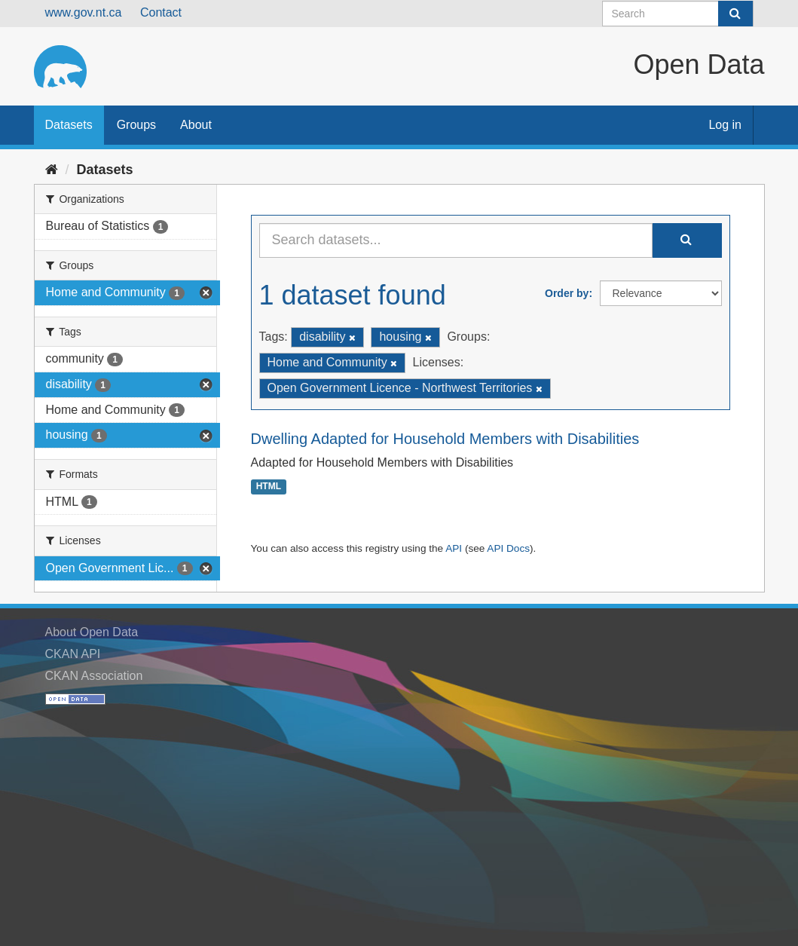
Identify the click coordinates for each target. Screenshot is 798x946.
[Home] (51, 169)
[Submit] (735, 13)
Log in (724, 124)
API (453, 548)
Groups (136, 124)
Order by (567, 293)
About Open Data (92, 632)
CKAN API (73, 654)
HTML (268, 487)
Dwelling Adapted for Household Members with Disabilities (445, 438)
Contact (161, 12)
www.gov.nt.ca (83, 12)
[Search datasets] (678, 13)
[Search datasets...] (456, 240)
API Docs (508, 548)
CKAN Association (94, 675)
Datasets (69, 124)
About (196, 124)
